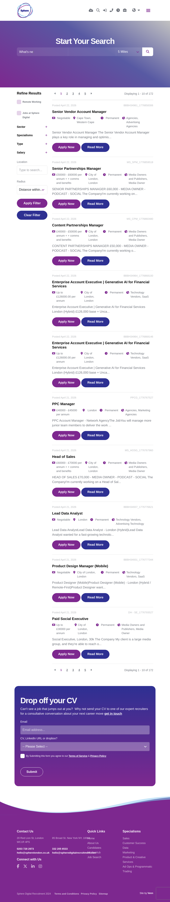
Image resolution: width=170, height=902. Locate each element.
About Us (93, 843)
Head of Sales (63, 457)
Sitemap (103, 893)
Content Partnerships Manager (77, 225)
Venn (150, 893)
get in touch (113, 713)
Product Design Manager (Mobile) (80, 566)
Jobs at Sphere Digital (31, 115)
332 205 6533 (60, 848)
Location (22, 161)
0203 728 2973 (25, 848)
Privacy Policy (98, 756)
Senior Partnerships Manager (76, 169)
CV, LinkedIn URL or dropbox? (38, 738)
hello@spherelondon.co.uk (33, 852)
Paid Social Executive (70, 619)
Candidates (94, 847)
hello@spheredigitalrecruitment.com (74, 852)
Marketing (129, 852)
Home (91, 838)
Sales (126, 838)
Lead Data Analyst (67, 513)
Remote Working (32, 102)
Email (23, 721)
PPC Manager (63, 404)
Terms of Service (78, 756)
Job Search (94, 857)
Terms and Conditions (66, 893)
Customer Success (134, 843)
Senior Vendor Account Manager (79, 112)
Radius (21, 181)
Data (125, 847)
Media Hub (94, 852)
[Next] (91, 93)
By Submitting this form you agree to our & (66, 756)
